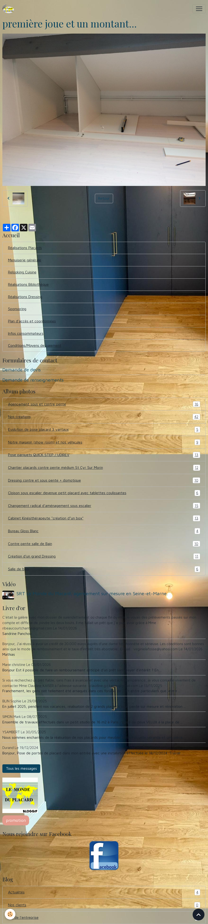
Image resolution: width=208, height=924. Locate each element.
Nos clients (104, 905)
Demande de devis (21, 369)
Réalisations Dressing (25, 297)
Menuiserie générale (24, 260)
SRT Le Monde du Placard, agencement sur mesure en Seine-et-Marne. (92, 593)
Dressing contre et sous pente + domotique (104, 480)
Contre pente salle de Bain (104, 544)
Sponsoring (17, 309)
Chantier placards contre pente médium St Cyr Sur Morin (104, 468)
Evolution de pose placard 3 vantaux (104, 430)
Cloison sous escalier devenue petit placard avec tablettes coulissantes (104, 493)
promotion (16, 820)
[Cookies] (10, 914)
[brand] (9, 8)
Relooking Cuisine (22, 272)
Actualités (104, 892)
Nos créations (104, 417)
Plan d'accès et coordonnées (32, 321)
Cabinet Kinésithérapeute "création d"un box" (104, 518)
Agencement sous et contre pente (104, 404)
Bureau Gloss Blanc (104, 531)
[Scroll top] (198, 914)
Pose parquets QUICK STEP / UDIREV (104, 455)
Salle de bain (104, 569)
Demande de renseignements (33, 380)
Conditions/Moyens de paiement (34, 345)
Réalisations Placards (25, 248)
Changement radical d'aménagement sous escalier (104, 506)
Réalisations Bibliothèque (28, 284)
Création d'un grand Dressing (104, 556)
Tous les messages (21, 768)
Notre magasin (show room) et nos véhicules (104, 442)
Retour (104, 198)
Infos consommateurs (26, 333)
